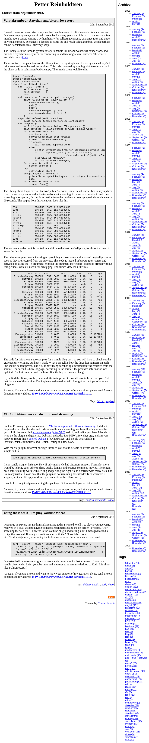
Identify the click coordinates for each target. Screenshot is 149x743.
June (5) (136, 184)
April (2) (136, 74)
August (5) (137, 284)
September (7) (139, 495)
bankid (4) (130, 571)
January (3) (138, 68)
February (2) (138, 16)
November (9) (139, 395)
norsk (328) (131, 665)
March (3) (137, 100)
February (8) (138, 516)
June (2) (136, 105)
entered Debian (37, 484)
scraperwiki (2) (132, 702)
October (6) (138, 358)
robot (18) (130, 694)
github (24, 57)
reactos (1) (130, 687)
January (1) (138, 13)
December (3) (139, 329)
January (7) (138, 300)
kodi (104, 633)
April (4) (136, 308)
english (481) (131, 605)
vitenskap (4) (131, 737)
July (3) (136, 132)
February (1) (138, 47)
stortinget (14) (132, 718)
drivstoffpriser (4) (133, 602)
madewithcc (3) (133, 650)
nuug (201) (130, 668)
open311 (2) (131, 673)
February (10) (139, 406)
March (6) (137, 445)
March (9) (137, 374)
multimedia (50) (133, 655)
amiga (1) (130, 565)
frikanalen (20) (132, 618)
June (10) (137, 382)
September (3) (139, 221)
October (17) (138, 427)
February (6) (138, 303)
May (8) (136, 277)
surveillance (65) (133, 721)
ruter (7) (129, 700)
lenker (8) (130, 639)
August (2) (137, 319)
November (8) (139, 292)
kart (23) (129, 629)
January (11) (138, 369)
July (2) (136, 61)
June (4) (136, 313)
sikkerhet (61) (132, 705)
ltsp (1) (128, 647)
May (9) (136, 379)
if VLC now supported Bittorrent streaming (71, 471)
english (110, 447)
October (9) (138, 324)
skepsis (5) (130, 710)
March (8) (137, 340)
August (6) (137, 422)
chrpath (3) (130, 584)
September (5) (139, 356)
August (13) (138, 493)
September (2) (139, 287)
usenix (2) (130, 726)
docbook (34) (131, 600)
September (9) (139, 424)
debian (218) (131, 586)
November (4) (139, 90)
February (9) (138, 371)
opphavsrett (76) (133, 679)
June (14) (137, 487)
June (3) (136, 527)
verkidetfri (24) (132, 731)
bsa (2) (128, 581)
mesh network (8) (134, 652)
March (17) (137, 408)
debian (87, 633)
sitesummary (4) (133, 708)
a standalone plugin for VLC (49, 478)
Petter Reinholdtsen (58, 4)
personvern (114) (133, 681)
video (111, 546)
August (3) (137, 219)
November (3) (139, 258)
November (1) (139, 169)
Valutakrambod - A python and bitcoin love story (39, 20)
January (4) (138, 29)
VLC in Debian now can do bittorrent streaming (38, 460)
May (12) (136, 414)
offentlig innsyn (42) (135, 671)
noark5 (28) (131, 663)
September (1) (139, 84)
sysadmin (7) (131, 723)
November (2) (139, 227)
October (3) (138, 290)
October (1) (138, 87)
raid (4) (128, 684)
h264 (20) (130, 621)
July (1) (136, 108)
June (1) (136, 58)
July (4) (136, 530)
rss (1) (128, 697)
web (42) (129, 739)
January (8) (138, 514)
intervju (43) (131, 623)
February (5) (138, 205)
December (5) (139, 295)
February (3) (138, 32)
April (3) (136, 37)
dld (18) (129, 597)
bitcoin (100, 447)
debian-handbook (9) (135, 592)
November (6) (139, 327)
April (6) (136, 377)
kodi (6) (129, 631)
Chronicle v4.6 (106, 652)
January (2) (138, 121)
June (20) (137, 416)
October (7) (138, 393)
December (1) (139, 39)
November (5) (139, 548)
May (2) (136, 182)
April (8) (136, 274)
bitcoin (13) (130, 576)
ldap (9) (129, 634)
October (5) (138, 224)
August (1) (137, 82)
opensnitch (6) (132, 676)
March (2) (137, 34)
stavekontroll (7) (133, 716)
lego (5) (129, 637)
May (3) (136, 76)
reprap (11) (130, 689)
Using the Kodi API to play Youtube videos (34, 559)
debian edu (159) (133, 589)
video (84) (130, 734)
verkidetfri (100, 546)
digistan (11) (131, 594)
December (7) (139, 435)
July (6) (136, 316)
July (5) (136, 216)
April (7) (136, 342)
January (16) (138, 440)
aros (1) (129, 568)
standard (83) (132, 713)
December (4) (139, 198)
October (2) (138, 464)
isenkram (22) (132, 626)
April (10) (136, 522)
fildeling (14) (131, 610)
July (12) (136, 490)
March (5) (137, 208)
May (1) (136, 24)
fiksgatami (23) (132, 608)
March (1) (137, 18)
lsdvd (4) (129, 644)
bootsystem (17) (133, 579)
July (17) (136, 419)
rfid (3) (128, 692)
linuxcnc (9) (131, 642)
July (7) (136, 385)
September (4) (139, 461)
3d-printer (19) (132, 563)
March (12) (137, 519)
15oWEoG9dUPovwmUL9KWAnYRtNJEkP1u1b (61, 439)
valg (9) (129, 729)
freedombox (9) (133, 615)
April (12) (136, 411)
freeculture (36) (133, 613)
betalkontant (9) (133, 573)
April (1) (136, 21)
